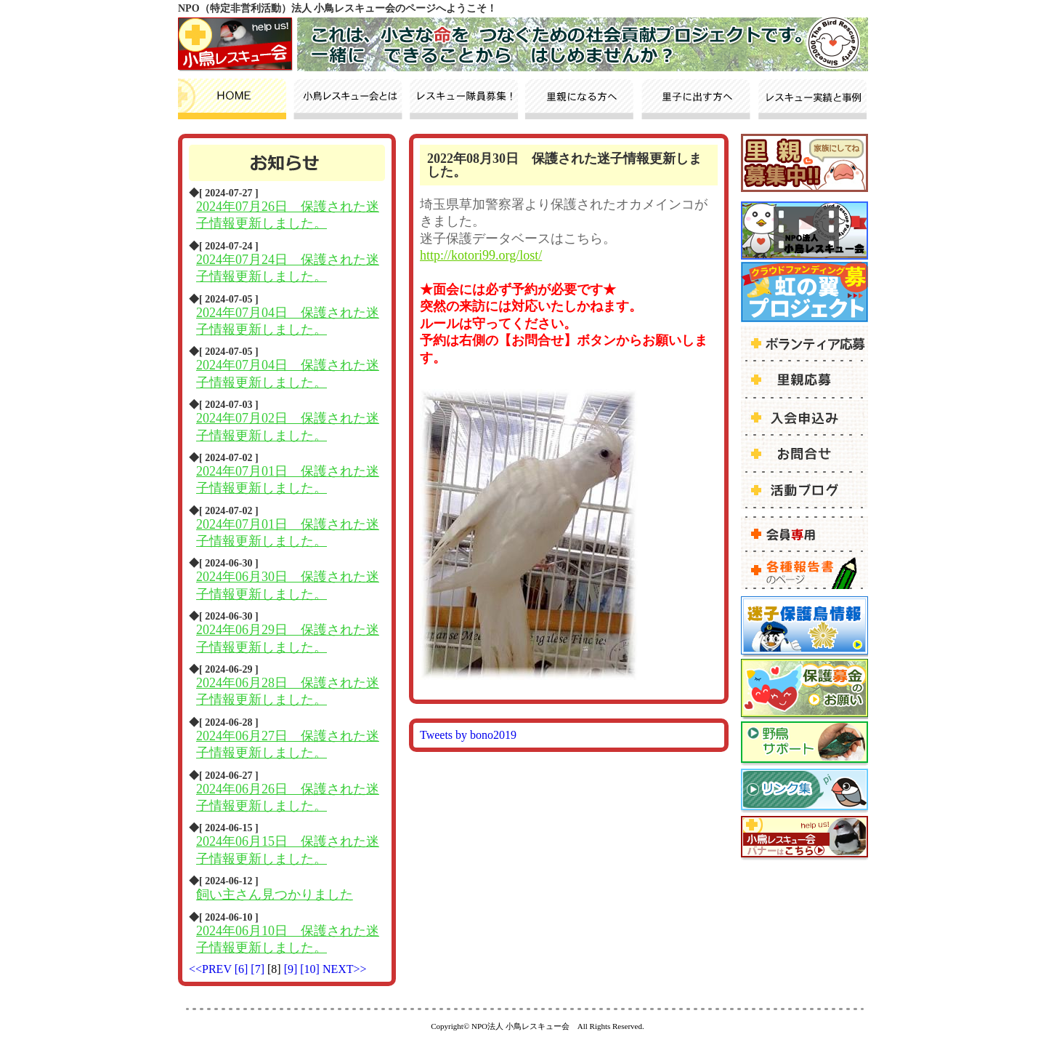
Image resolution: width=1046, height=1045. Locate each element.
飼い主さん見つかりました (274, 894)
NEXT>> (345, 969)
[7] (259, 969)
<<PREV (210, 969)
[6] (243, 969)
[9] (292, 969)
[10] (311, 969)
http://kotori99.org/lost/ (481, 255)
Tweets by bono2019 (468, 735)
